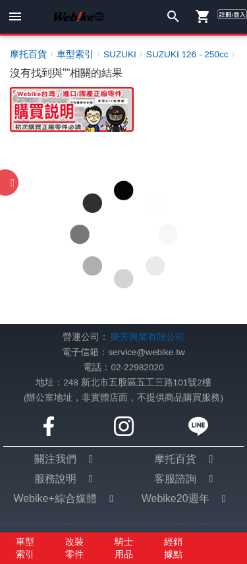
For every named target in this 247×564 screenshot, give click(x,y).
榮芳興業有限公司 (147, 337)
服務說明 (55, 478)
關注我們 (55, 459)
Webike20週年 (175, 498)
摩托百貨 (175, 459)
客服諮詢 (175, 478)
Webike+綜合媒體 (54, 498)
